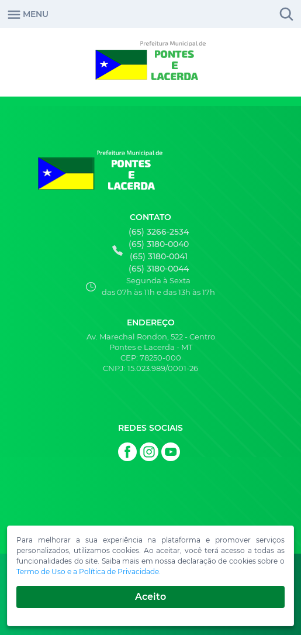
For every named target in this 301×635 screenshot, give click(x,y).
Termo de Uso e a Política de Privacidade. (88, 571)
